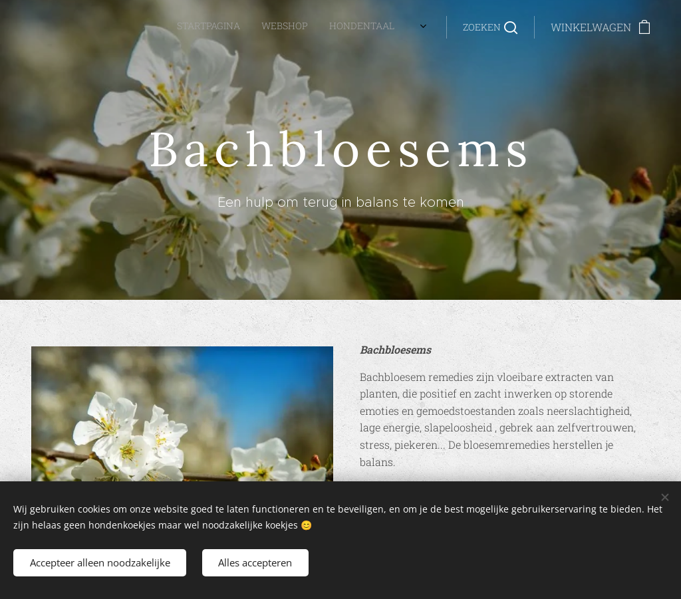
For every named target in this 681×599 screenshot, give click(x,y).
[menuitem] (206, 27)
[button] (490, 27)
